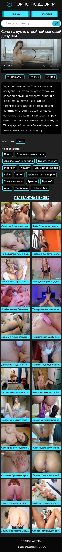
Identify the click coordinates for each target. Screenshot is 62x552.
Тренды (16, 14)
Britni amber (40, 188)
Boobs (7, 154)
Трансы (32, 181)
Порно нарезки (31, 541)
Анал (7, 188)
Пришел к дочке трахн (30, 154)
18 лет (19, 174)
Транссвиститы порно (41, 174)
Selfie (7, 174)
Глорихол (9, 168)
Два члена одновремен (18, 161)
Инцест (24, 168)
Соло (20, 141)
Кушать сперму (47, 161)
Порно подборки (31, 4)
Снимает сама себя (46, 168)
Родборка (21, 188)
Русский (47, 181)
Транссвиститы (13, 181)
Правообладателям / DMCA (31, 547)
